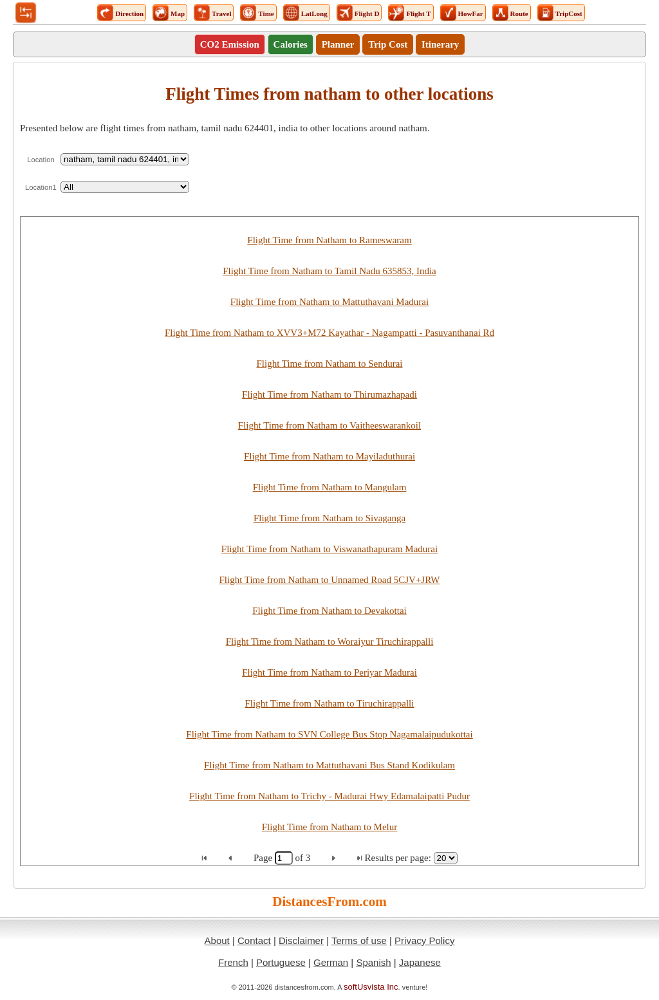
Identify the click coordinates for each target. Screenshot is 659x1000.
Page (264, 858)
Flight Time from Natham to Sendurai (329, 363)
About (217, 940)
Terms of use (359, 940)
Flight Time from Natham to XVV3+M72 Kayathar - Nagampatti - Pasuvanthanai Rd (329, 333)
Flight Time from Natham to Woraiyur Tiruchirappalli (330, 641)
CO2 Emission (229, 44)
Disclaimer (301, 940)
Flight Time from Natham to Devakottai (329, 611)
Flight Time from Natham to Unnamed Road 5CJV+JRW (329, 580)
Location (41, 159)
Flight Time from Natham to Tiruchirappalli (329, 703)
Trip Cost (387, 44)
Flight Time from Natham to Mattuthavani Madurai (329, 302)
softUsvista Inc (371, 987)
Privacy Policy (424, 940)
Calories (291, 44)
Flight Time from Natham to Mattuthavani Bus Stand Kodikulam (329, 765)
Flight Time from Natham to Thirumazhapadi (329, 394)
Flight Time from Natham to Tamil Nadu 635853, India (329, 271)
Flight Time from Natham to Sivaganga (329, 518)
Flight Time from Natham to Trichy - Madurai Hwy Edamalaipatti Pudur (329, 796)
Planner (338, 44)
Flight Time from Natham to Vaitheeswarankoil (329, 425)
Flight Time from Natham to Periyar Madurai (329, 672)
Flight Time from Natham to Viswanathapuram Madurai (329, 549)
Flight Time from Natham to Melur (329, 827)
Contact (254, 940)
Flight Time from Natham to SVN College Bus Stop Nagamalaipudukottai (329, 734)
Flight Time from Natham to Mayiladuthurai (329, 456)
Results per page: (398, 858)
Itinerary (440, 44)
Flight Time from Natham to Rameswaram (329, 240)
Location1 (41, 187)
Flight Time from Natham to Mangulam (330, 487)
